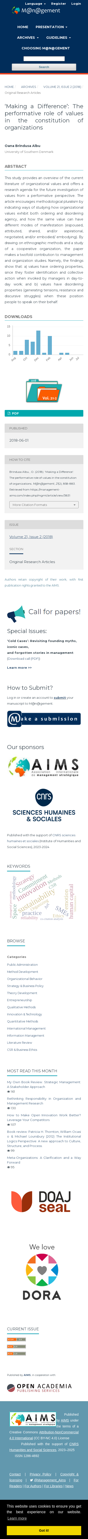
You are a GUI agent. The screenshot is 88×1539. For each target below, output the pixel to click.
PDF (15, 413)
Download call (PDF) (23, 658)
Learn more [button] (17, 1518)
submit (60, 697)
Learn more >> (19, 667)
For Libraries (53, 1486)
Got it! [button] (44, 1530)
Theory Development (22, 993)
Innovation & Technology (24, 1014)
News (69, 1486)
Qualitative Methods (21, 1007)
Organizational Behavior (24, 979)
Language (34, 3)
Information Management (25, 1035)
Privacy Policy (40, 1474)
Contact (15, 1474)
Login (76, 3)
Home (22, 27)
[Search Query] (44, 58)
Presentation (50, 27)
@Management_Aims (50, 1480)
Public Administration (22, 964)
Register (58, 3)
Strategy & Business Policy (25, 986)
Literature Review (19, 1042)
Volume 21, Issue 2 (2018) (62, 87)
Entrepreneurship (19, 1000)
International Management (26, 1028)
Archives (26, 37)
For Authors (32, 1486)
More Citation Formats (30, 505)
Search (44, 67)
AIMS (27, 1375)
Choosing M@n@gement (46, 48)
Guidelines (57, 37)
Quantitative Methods (22, 1021)
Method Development (22, 972)
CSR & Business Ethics (22, 1050)
